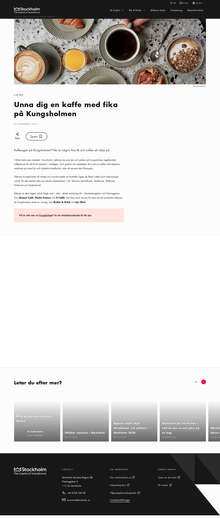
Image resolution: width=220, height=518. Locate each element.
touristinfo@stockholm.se (78, 502)
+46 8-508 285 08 (76, 495)
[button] (196, 384)
